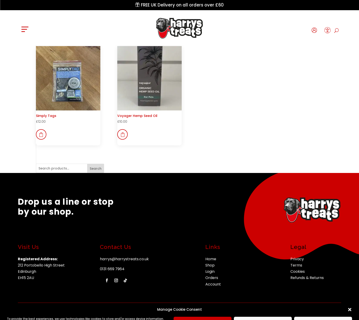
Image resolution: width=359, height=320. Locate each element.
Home (210, 259)
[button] (327, 31)
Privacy (297, 259)
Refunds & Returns (307, 277)
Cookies (297, 271)
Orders (211, 277)
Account (213, 284)
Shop (210, 265)
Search (96, 168)
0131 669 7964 (112, 269)
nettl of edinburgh (310, 311)
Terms (296, 265)
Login (210, 271)
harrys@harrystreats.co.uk (124, 259)
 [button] (41, 134)
